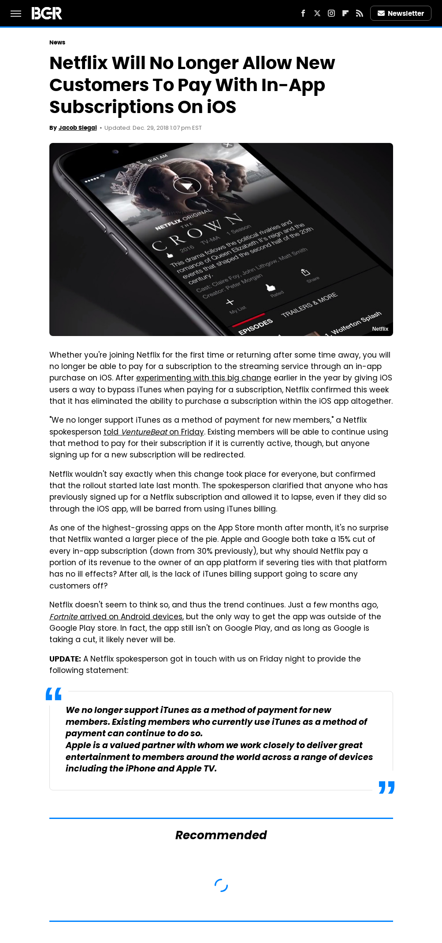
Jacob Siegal (78, 128)
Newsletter (401, 13)
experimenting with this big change (203, 379)
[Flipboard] (345, 13)
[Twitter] (317, 13)
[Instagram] (331, 13)
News (57, 42)
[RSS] (359, 13)
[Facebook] (303, 13)
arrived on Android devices (115, 617)
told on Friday (154, 433)
